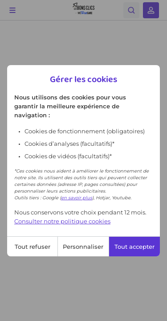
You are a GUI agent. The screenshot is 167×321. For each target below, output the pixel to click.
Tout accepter (134, 246)
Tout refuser (32, 246)
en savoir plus (76, 198)
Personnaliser (83, 246)
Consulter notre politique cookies (62, 221)
